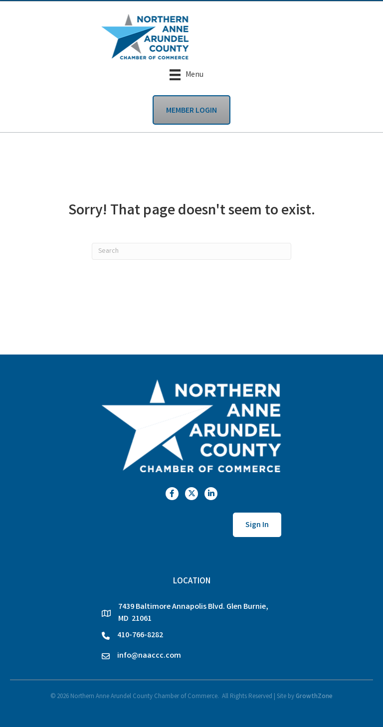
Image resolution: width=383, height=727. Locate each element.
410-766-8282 (140, 635)
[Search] (191, 251)
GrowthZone (314, 697)
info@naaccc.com (149, 656)
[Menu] (186, 74)
